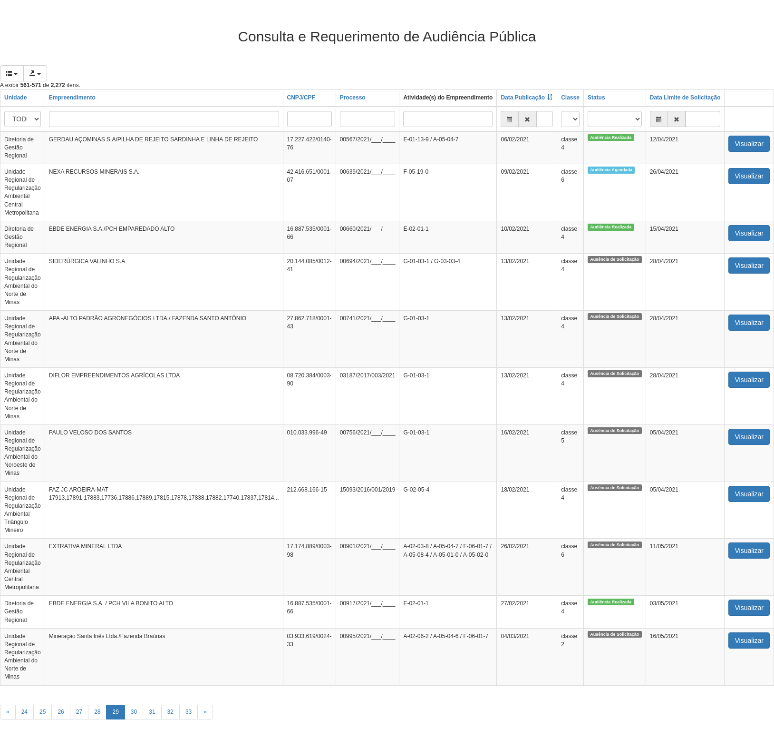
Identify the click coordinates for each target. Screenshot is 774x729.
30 (134, 712)
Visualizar (749, 144)
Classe (570, 97)
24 (24, 712)
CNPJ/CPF (301, 97)
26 (61, 712)
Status (596, 97)
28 (97, 712)
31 (152, 712)
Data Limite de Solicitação (685, 97)
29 (115, 712)
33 (188, 712)
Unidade (15, 97)
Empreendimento (72, 97)
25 (42, 712)
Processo (353, 97)
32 (170, 712)
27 (79, 712)
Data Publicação (523, 97)
